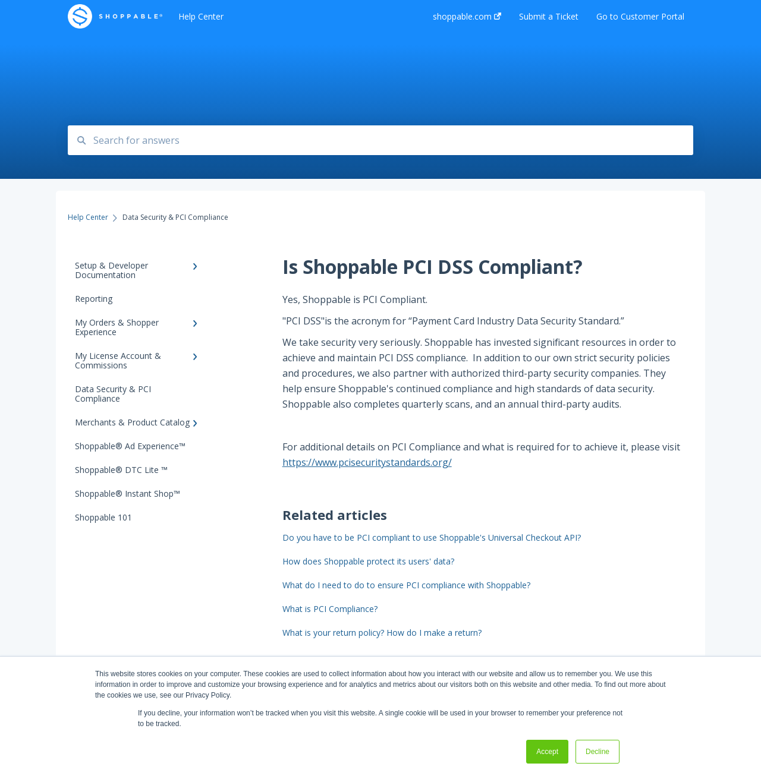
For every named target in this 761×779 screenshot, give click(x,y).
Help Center (201, 16)
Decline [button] (597, 752)
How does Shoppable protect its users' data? (368, 561)
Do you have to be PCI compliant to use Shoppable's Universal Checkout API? (431, 537)
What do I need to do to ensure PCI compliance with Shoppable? (406, 585)
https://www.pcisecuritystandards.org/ (367, 462)
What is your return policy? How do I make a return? (382, 632)
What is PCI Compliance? (330, 608)
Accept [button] (547, 752)
